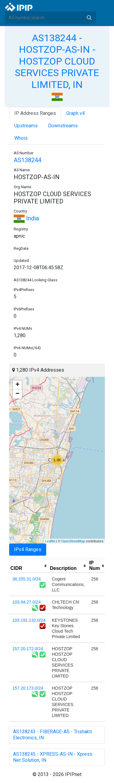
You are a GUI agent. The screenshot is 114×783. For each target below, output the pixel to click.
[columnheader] (29, 566)
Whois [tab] (21, 138)
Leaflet (50, 541)
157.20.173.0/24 (27, 688)
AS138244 (27, 160)
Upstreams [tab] (26, 126)
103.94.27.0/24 (26, 602)
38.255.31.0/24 (26, 579)
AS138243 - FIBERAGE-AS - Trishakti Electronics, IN (52, 735)
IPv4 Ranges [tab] (27, 549)
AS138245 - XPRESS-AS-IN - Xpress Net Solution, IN (52, 757)
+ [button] (17, 385)
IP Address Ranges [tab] (35, 113)
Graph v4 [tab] (75, 113)
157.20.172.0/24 (27, 648)
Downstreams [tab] (63, 126)
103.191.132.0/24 (29, 620)
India (26, 218)
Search (89, 17)
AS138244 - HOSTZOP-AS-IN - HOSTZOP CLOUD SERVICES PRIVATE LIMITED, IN (57, 61)
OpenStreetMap (73, 541)
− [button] (17, 394)
